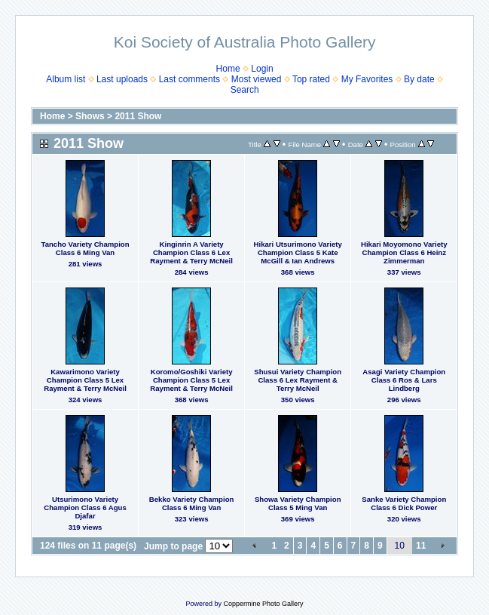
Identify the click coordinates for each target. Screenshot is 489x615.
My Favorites (367, 79)
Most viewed (256, 79)
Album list (65, 79)
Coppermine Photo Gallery (263, 603)
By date (419, 79)
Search (245, 90)
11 (421, 545)
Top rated (311, 79)
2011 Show (138, 116)
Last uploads (122, 79)
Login (262, 68)
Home (228, 68)
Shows (90, 116)
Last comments (189, 79)
